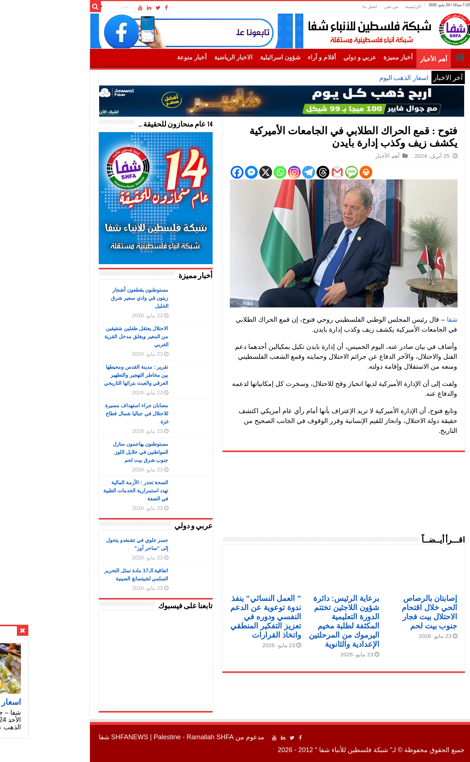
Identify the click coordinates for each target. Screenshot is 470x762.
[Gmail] (290, 172)
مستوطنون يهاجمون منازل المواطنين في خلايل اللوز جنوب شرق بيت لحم (94, 452)
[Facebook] (190, 172)
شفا (405, 319)
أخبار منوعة (145, 57)
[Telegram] (262, 172)
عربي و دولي (313, 57)
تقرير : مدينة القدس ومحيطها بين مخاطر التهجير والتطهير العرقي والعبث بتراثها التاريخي (89, 375)
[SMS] (305, 172)
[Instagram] (247, 172)
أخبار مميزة (351, 57)
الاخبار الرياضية (186, 57)
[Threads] (276, 172)
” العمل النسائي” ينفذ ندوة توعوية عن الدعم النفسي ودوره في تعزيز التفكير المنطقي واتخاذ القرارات (219, 616)
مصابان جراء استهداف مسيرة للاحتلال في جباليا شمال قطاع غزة (90, 413)
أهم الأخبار (386, 59)
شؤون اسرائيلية (233, 57)
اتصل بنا (323, 6)
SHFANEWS (83, 737)
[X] (219, 172)
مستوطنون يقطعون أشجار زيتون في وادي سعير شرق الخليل (93, 298)
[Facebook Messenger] (204, 172)
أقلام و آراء (275, 57)
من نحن (344, 6)
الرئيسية (366, 6)
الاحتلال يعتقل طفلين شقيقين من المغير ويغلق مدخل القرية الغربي (90, 336)
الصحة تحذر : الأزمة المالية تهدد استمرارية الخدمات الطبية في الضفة (89, 491)
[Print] (319, 172)
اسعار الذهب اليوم (357, 77)
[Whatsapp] (233, 172)
